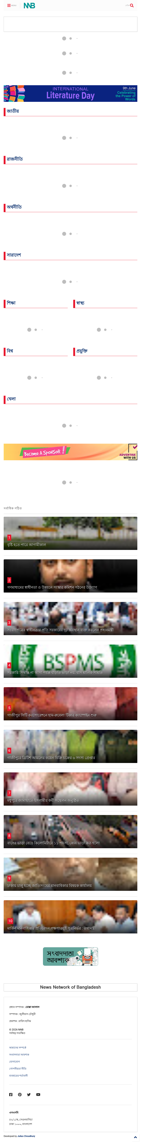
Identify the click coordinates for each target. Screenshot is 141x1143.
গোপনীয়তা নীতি (17, 1068)
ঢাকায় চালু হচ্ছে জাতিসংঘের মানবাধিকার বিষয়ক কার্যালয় (49, 885)
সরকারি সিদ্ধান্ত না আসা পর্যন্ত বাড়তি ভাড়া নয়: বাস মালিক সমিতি (55, 672)
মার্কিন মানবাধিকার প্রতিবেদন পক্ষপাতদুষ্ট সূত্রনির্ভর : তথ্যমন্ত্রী (51, 928)
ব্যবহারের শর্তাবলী (18, 1075)
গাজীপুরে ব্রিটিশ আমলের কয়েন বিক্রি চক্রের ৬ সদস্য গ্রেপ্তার (51, 758)
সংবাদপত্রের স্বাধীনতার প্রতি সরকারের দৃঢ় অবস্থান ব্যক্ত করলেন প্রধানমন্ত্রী (60, 630)
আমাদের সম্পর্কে (17, 1047)
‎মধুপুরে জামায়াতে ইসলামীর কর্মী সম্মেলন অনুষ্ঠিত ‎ (43, 800)
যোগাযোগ (14, 1061)
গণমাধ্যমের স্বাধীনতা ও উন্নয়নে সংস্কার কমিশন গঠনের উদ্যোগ (52, 587)
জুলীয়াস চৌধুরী (27, 1014)
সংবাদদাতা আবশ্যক (19, 1054)
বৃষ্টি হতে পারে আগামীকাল (26, 545)
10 (10, 921)
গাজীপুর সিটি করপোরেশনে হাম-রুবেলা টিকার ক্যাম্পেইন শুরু (52, 715)
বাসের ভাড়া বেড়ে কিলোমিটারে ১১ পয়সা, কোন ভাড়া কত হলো (53, 843)
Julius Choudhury (26, 1136)
